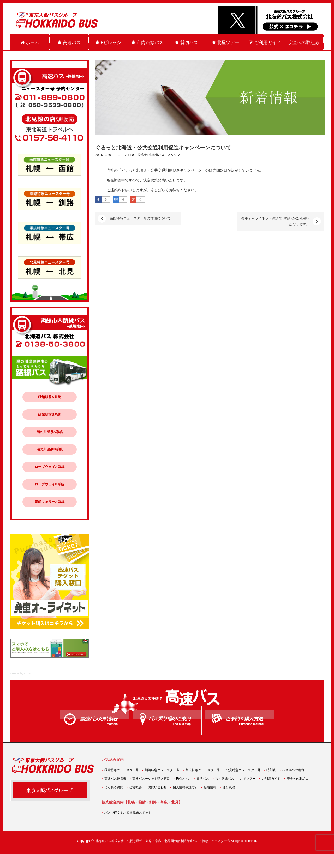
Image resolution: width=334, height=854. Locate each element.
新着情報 (210, 787)
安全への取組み (303, 42)
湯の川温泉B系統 (50, 449)
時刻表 (271, 770)
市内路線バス (147, 42)
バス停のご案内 (293, 770)
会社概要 (135, 787)
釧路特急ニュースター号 (162, 770)
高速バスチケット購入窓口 (151, 778)
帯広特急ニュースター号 (203, 770)
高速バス (69, 42)
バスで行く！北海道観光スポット (127, 812)
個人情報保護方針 (185, 787)
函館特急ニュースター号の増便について (140, 218)
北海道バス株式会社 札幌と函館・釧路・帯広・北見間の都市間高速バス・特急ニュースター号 (163, 841)
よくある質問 (113, 787)
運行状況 (229, 787)
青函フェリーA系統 (49, 502)
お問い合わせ (157, 787)
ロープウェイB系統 (49, 484)
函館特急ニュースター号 (121, 770)
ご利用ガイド (265, 42)
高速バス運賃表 (115, 778)
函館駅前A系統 (49, 397)
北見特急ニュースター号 (243, 770)
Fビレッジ (108, 42)
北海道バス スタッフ (164, 155)
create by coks (20, 673)
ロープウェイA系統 (49, 467)
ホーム (30, 42)
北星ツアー (226, 42)
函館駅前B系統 (49, 414)
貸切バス (186, 42)
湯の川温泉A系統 (50, 432)
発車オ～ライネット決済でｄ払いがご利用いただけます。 (275, 221)
